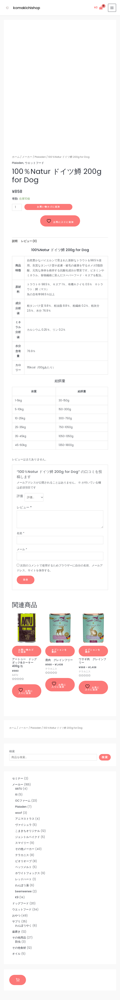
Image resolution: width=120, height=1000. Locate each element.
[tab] (15, 241)
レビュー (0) (29, 241)
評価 (20, 496)
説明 (15, 241)
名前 (20, 533)
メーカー (23, 727)
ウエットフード (34, 163)
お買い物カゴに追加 (48, 206)
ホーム (12, 727)
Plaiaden (35, 727)
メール (22, 549)
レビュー (24, 507)
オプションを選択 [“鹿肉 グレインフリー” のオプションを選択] (59, 650)
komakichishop (26, 7)
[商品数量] (17, 207)
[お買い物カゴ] (17, 980)
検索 (12, 751)
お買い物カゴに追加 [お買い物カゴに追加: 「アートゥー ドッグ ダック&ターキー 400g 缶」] (26, 650)
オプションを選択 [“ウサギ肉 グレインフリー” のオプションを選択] (92, 650)
